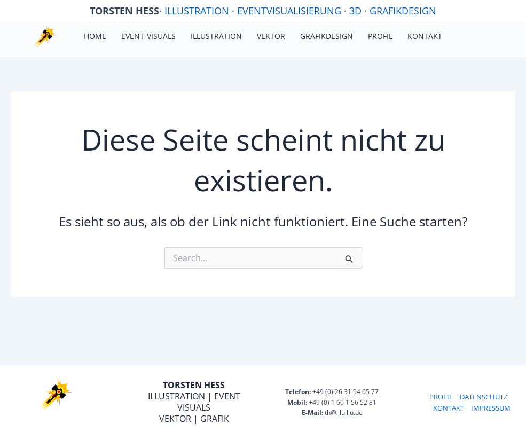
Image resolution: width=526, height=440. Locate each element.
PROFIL (441, 397)
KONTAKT (448, 408)
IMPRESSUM (491, 408)
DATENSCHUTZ (483, 397)
